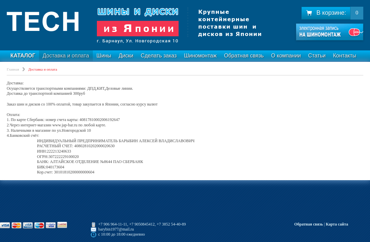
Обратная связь (244, 55)
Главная (13, 69)
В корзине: (326, 12)
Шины (104, 55)
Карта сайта (337, 224)
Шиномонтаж (200, 55)
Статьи (317, 55)
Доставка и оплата (66, 55)
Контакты (344, 55)
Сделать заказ (159, 55)
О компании (286, 55)
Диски (126, 55)
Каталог (22, 55)
